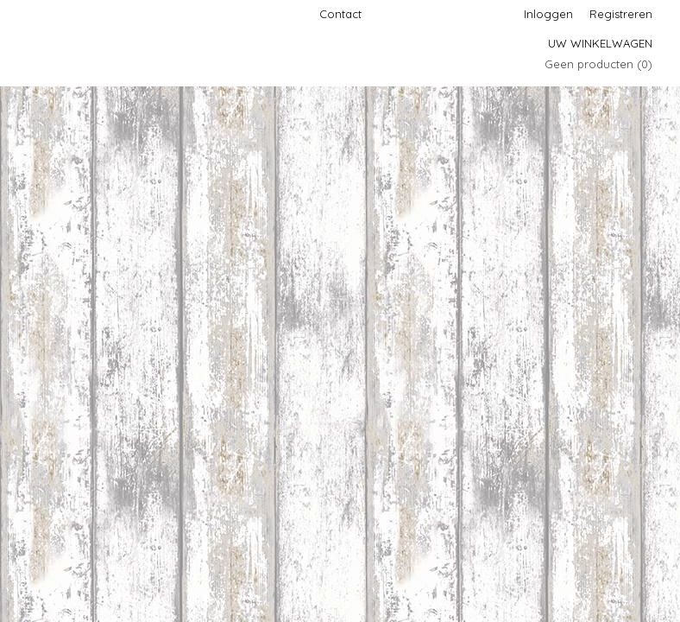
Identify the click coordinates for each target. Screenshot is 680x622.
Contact (340, 14)
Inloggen (548, 14)
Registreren (620, 14)
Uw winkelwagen (600, 43)
